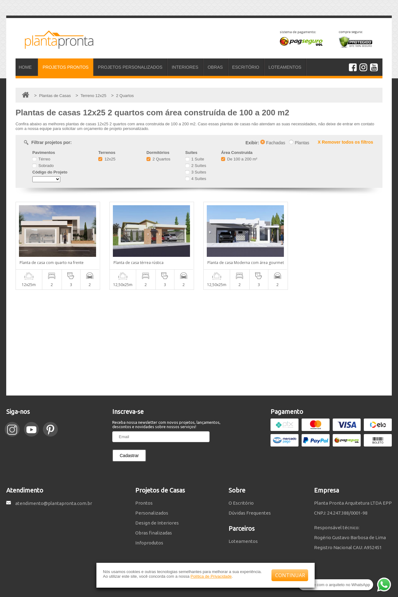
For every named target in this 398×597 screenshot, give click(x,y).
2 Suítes (195, 165)
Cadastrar (129, 455)
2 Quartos (158, 159)
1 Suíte (194, 159)
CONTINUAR (290, 575)
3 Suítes (195, 172)
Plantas (299, 142)
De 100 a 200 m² (239, 159)
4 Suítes (195, 178)
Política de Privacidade (211, 576)
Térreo (41, 159)
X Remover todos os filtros (345, 142)
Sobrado (43, 165)
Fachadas (272, 142)
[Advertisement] (199, 342)
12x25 (106, 159)
